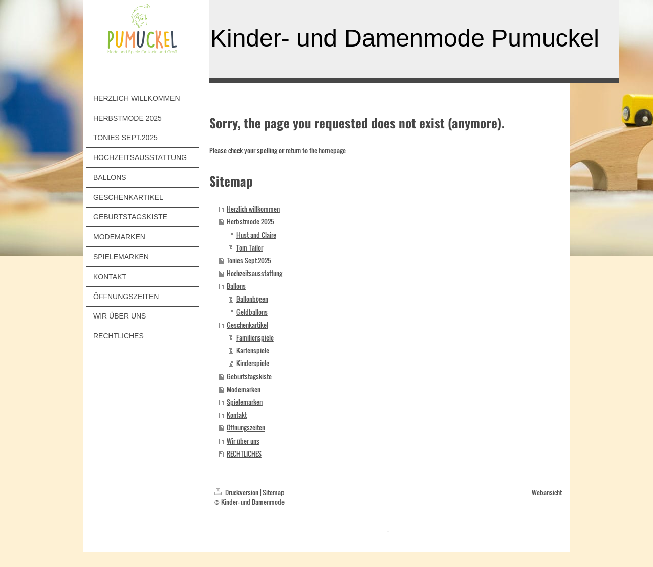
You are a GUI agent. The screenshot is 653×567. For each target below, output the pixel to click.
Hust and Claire (256, 235)
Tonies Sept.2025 (249, 260)
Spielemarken (245, 402)
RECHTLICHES (244, 454)
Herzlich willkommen (253, 209)
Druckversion (237, 492)
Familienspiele (255, 338)
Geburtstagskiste (249, 376)
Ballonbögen (252, 299)
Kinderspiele (252, 363)
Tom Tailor (249, 248)
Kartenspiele (252, 350)
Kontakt (237, 415)
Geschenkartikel (247, 325)
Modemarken (243, 389)
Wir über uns (243, 441)
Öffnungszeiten (246, 428)
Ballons (236, 286)
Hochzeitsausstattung (254, 273)
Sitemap (274, 492)
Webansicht (547, 492)
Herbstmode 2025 (250, 221)
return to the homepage (316, 150)
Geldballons (252, 312)
